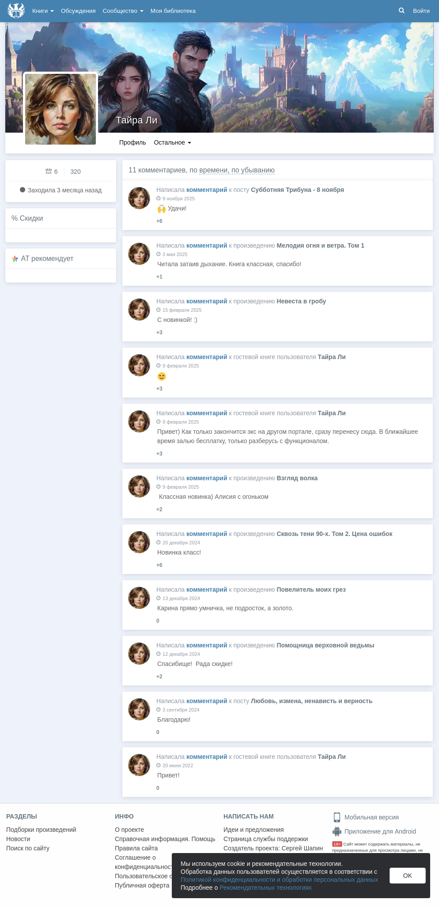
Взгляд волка (297, 478)
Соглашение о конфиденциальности (146, 862)
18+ (337, 844)
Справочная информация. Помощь (165, 838)
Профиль (132, 142)
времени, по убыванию (237, 170)
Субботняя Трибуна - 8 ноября (297, 189)
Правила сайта (136, 848)
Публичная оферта (142, 885)
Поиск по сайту (27, 848)
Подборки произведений (41, 829)
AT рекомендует (47, 258)
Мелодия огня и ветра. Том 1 (320, 245)
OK (407, 875)
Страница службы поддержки (265, 838)
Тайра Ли (136, 120)
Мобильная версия (365, 817)
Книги (43, 11)
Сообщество (123, 11)
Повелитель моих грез (311, 589)
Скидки (31, 218)
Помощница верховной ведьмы (325, 645)
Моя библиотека (173, 11)
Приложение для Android (374, 831)
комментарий (206, 189)
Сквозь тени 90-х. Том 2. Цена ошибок (334, 533)
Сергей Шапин (302, 848)
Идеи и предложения (253, 829)
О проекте (129, 829)
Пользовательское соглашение (159, 876)
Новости (18, 838)
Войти (421, 11)
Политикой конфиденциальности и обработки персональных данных (279, 879)
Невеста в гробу (301, 301)
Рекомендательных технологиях (266, 887)
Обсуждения (78, 11)
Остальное (172, 142)
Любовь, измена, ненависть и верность (311, 700)
